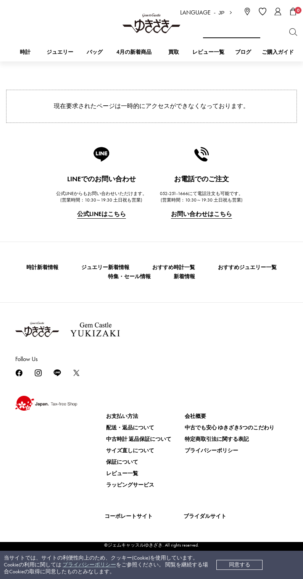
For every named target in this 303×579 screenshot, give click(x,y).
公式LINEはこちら (101, 214)
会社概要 (195, 416)
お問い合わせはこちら (201, 214)
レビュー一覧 (122, 473)
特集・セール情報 (129, 276)
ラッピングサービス (130, 485)
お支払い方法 (122, 416)
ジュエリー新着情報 (105, 267)
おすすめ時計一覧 (173, 267)
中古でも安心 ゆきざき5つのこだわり (229, 427)
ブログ (243, 52)
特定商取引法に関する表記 (217, 439)
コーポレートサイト (129, 516)
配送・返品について (130, 427)
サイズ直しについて (130, 450)
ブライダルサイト (205, 516)
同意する (239, 564)
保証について (122, 462)
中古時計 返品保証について (138, 439)
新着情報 (184, 276)
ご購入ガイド (278, 52)
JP (222, 13)
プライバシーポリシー (89, 564)
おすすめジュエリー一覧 (247, 267)
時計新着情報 (42, 267)
